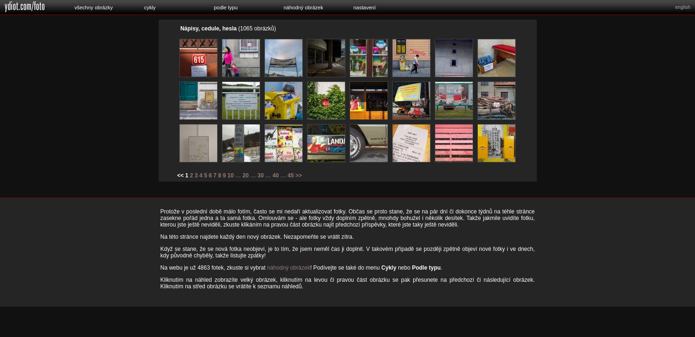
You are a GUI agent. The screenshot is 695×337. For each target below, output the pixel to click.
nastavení (364, 7)
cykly (149, 7)
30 (260, 175)
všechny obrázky (93, 7)
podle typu (226, 7)
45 (290, 175)
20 (245, 175)
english (682, 7)
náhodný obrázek (303, 7)
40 (275, 175)
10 (230, 175)
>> (298, 175)
